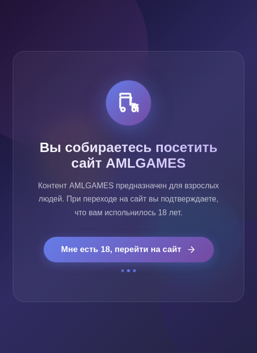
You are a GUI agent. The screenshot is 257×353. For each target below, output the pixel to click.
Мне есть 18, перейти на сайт (128, 249)
